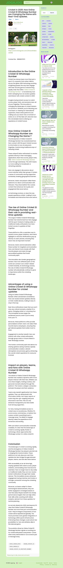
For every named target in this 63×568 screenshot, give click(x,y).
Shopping (44, 45)
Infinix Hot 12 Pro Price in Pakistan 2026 (48, 65)
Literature (45, 37)
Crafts (44, 23)
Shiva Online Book (18, 22)
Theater (44, 47)
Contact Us (48, 564)
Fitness (44, 29)
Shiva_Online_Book (15, 544)
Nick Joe (45, 133)
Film (49, 26)
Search (52, 12)
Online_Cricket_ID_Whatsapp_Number (20, 549)
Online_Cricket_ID (29, 544)
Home (49, 34)
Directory (54, 564)
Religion (50, 42)
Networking (45, 39)
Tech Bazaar (45, 76)
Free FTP (46, 563)
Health (44, 34)
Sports (16, 19)
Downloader (39, 563)
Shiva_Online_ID (14, 546)
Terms (55, 563)
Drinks (44, 26)
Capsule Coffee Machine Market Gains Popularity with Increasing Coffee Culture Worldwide (48, 93)
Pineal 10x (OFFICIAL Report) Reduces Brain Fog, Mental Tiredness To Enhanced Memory (49, 150)
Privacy (42, 564)
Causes (48, 21)
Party (43, 42)
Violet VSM (45, 196)
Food (50, 29)
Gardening (51, 31)
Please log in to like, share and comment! (18, 555)
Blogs (10, 19)
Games (44, 31)
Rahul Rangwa (46, 106)
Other (53, 39)
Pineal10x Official (46, 161)
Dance (50, 23)
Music (52, 37)
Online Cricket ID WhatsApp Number (23, 160)
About (51, 563)
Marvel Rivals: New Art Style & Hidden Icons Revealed (48, 122)
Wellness (51, 47)
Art (43, 21)
